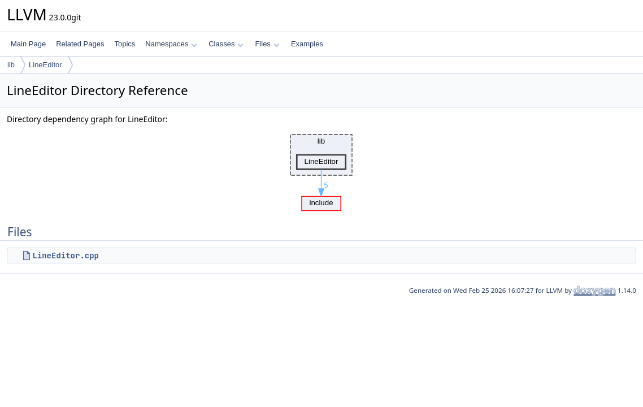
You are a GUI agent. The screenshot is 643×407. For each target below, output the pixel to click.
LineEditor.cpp (65, 255)
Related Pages (80, 44)
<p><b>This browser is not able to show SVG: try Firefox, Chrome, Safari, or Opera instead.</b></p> (321, 169)
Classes (226, 44)
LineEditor (45, 64)
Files (267, 44)
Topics (124, 44)
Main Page (28, 44)
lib (11, 64)
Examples (307, 44)
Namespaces (171, 44)
